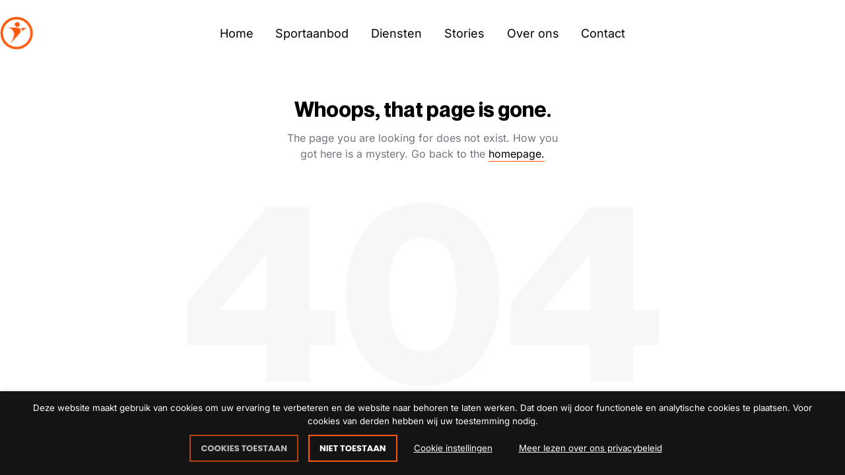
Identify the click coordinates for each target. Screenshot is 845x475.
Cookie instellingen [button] (453, 448)
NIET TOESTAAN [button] (353, 448)
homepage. (517, 153)
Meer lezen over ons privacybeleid (590, 448)
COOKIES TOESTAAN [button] (244, 448)
